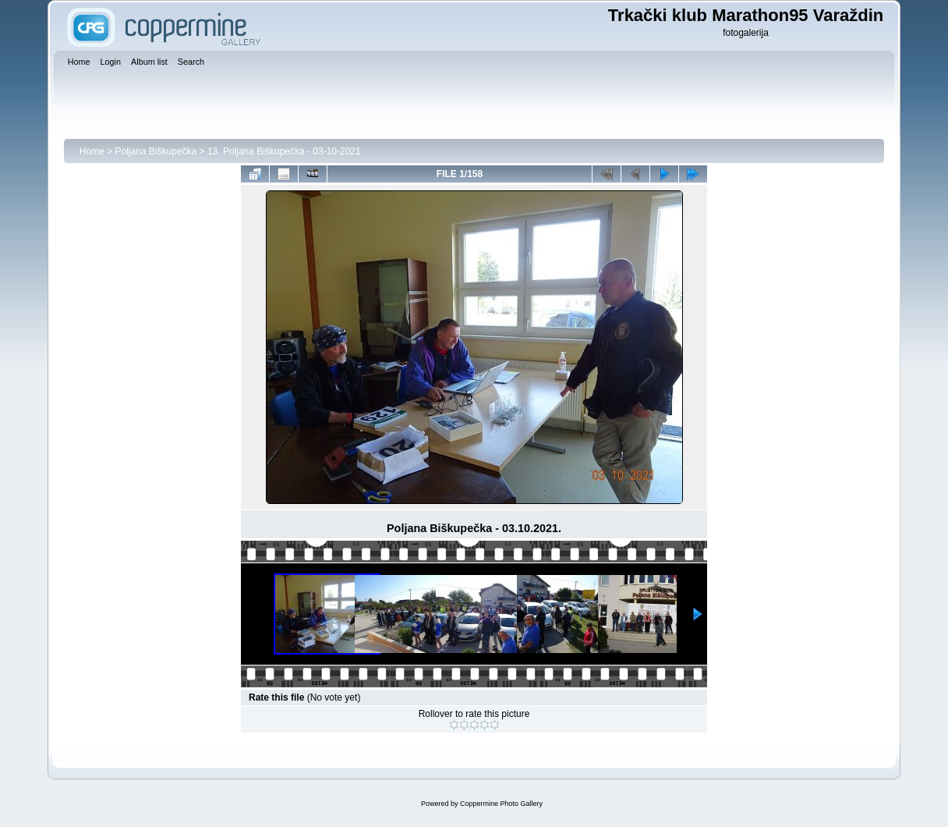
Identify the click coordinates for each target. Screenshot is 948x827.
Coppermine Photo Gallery (501, 803)
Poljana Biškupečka (156, 151)
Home (92, 151)
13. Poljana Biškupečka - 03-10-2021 (284, 151)
